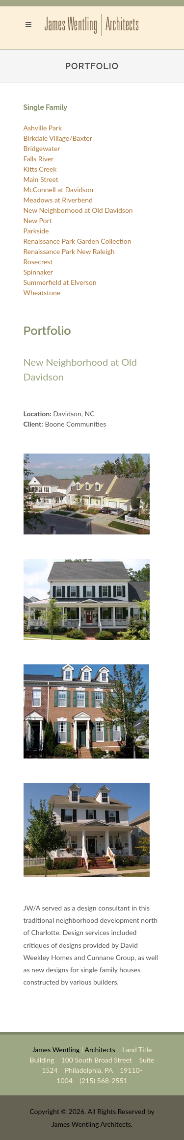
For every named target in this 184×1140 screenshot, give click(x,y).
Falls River (39, 158)
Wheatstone (42, 292)
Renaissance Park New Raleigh (69, 251)
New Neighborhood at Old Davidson (78, 210)
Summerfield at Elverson (60, 282)
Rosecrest (38, 261)
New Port (38, 220)
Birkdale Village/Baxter (58, 138)
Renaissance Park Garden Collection (77, 241)
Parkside (36, 231)
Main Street (41, 179)
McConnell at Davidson (59, 189)
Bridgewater (42, 148)
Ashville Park (43, 128)
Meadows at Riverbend (58, 200)
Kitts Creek (40, 169)
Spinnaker (38, 272)
